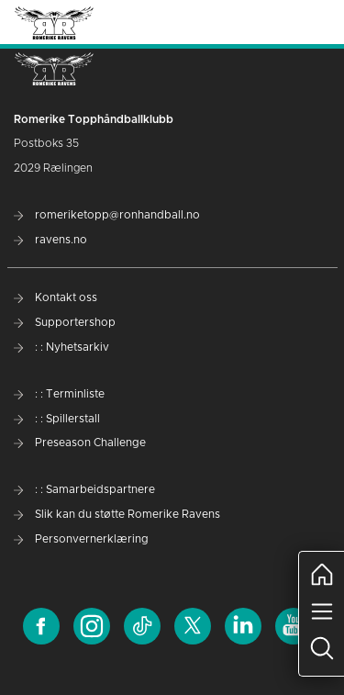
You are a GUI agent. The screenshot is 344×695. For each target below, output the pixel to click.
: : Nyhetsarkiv (61, 347)
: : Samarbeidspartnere (84, 489)
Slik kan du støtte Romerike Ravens (117, 514)
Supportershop (65, 322)
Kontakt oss (55, 297)
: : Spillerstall (57, 418)
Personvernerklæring (81, 538)
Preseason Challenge (80, 442)
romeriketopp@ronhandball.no (107, 214)
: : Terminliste (59, 393)
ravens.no (50, 239)
